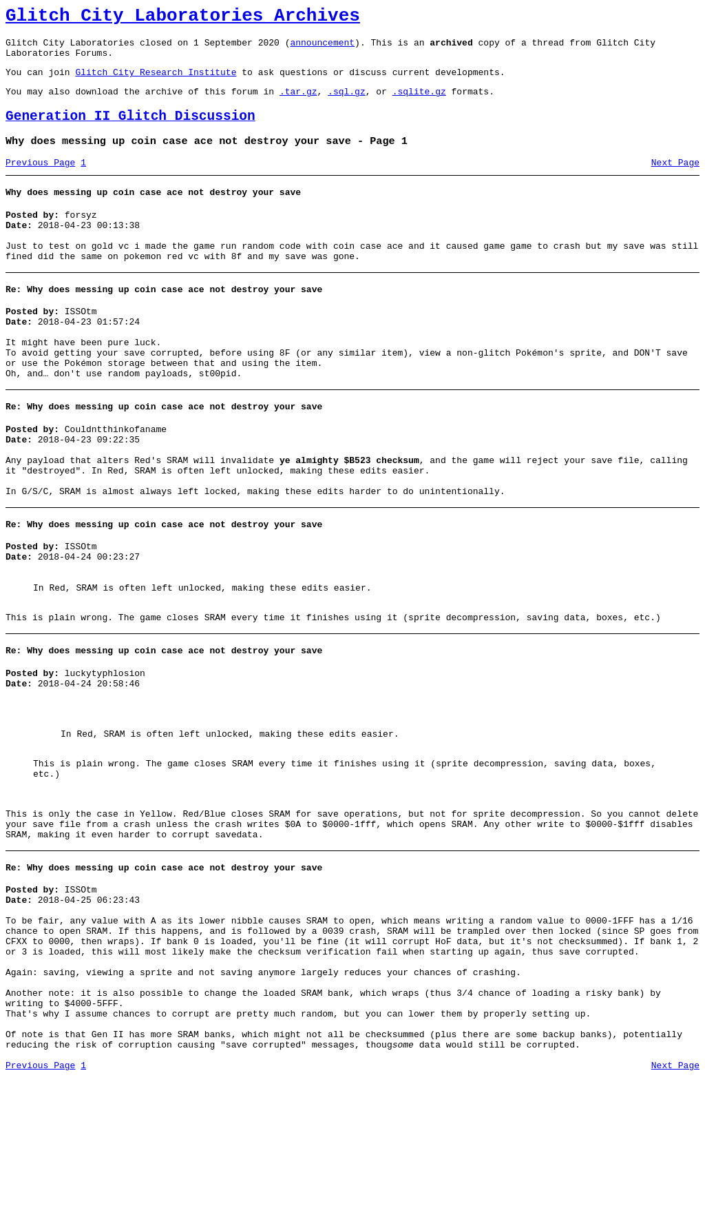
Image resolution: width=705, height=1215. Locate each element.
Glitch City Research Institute (155, 82)
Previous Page (40, 181)
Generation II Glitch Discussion (130, 130)
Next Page (675, 181)
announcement (322, 48)
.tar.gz (298, 103)
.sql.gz (347, 103)
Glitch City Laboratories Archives (183, 18)
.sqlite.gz (419, 103)
